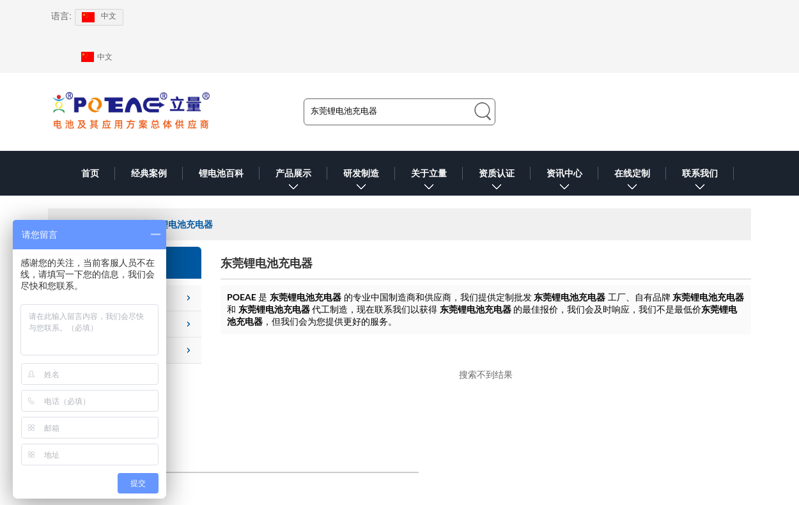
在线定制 (632, 182)
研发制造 (361, 182)
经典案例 (149, 173)
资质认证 (497, 182)
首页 (90, 173)
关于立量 (429, 182)
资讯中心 (564, 182)
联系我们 (700, 182)
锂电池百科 (221, 173)
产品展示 (293, 182)
